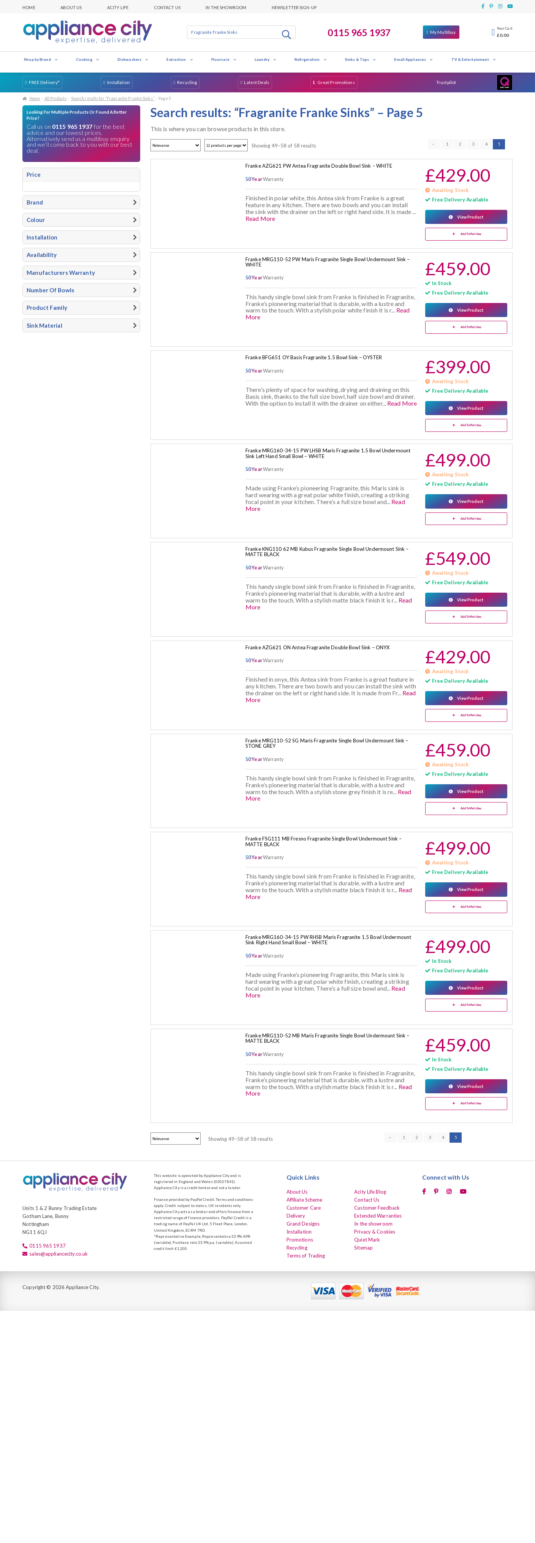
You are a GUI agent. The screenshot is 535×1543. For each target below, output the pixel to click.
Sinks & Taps (361, 59)
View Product (470, 216)
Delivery (295, 1216)
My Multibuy (443, 32)
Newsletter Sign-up (294, 6)
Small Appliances (413, 59)
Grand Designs (303, 1224)
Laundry (266, 59)
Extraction (179, 59)
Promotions (299, 1240)
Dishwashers (133, 59)
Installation (118, 82)
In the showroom (226, 6)
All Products (55, 98)
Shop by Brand (41, 59)
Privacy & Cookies (374, 1232)
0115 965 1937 (359, 32)
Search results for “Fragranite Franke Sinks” (112, 98)
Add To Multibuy (471, 234)
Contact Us (167, 6)
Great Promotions (336, 82)
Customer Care (303, 1208)
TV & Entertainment (473, 59)
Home (28, 6)
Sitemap (363, 1248)
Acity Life (117, 6)
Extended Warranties (378, 1216)
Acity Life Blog (370, 1192)
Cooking (88, 59)
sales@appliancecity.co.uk (58, 1254)
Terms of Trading (305, 1256)
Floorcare (224, 59)
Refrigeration (310, 59)
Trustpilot (446, 82)
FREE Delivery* (44, 82)
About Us (71, 6)
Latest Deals (256, 82)
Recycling (187, 82)
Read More (260, 218)
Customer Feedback (377, 1208)
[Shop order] (175, 145)
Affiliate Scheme (304, 1200)
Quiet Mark (367, 1240)
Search (287, 34)
